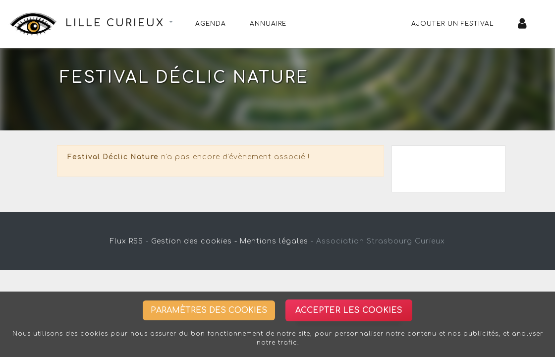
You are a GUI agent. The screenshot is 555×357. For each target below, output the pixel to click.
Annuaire (268, 23)
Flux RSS (126, 241)
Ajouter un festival (452, 23)
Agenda (210, 23)
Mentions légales (274, 241)
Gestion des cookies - (194, 241)
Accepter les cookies (348, 310)
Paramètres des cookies (209, 310)
